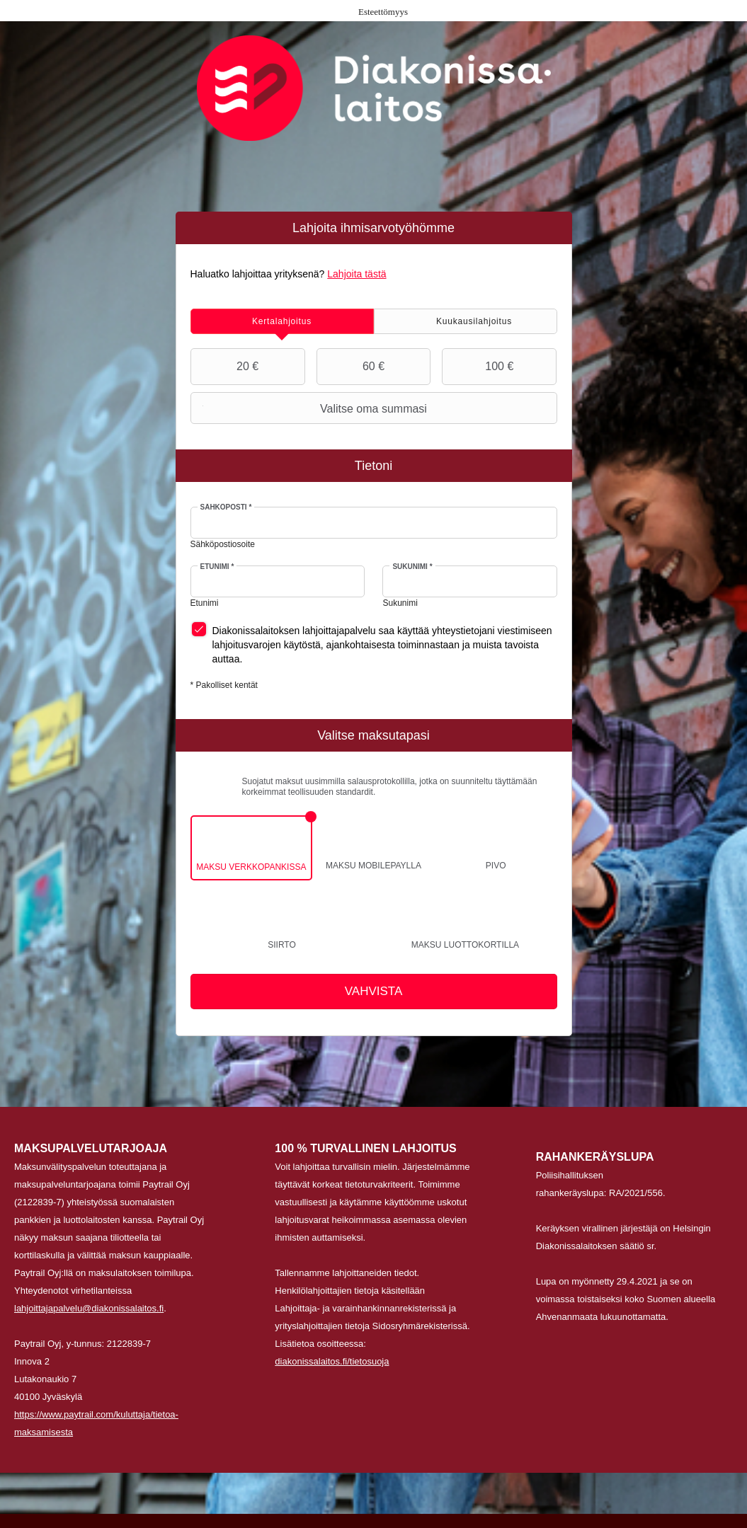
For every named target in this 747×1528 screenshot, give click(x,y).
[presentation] (282, 321)
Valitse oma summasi (310, 408)
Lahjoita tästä (356, 274)
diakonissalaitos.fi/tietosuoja (332, 1361)
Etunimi (217, 566)
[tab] (282, 321)
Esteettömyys (383, 11)
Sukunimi (412, 566)
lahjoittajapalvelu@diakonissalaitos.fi (89, 1308)
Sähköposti (226, 507)
